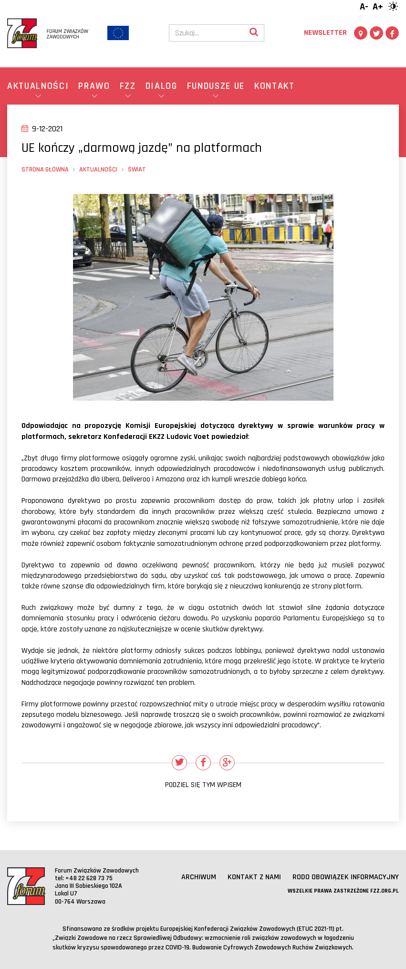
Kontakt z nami (254, 877)
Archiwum (198, 877)
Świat (137, 169)
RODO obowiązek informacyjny (345, 877)
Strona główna (45, 169)
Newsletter (325, 33)
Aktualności (98, 169)
